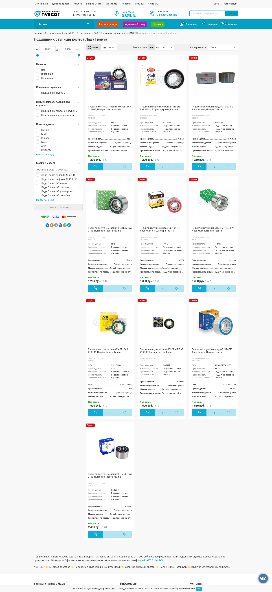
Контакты (153, 3)
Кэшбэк (78, 3)
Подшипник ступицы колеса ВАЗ (117, 33)
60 (157, 47)
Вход (216, 3)
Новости (126, 3)
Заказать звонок (167, 14)
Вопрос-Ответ (93, 3)
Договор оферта (61, 3)
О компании (41, 3)
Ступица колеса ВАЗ (87, 33)
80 (163, 47)
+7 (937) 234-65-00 (84, 14)
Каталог (63, 24)
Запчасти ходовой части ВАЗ (59, 33)
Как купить (111, 3)
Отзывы (139, 3)
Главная (38, 33)
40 (151, 47)
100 (170, 47)
